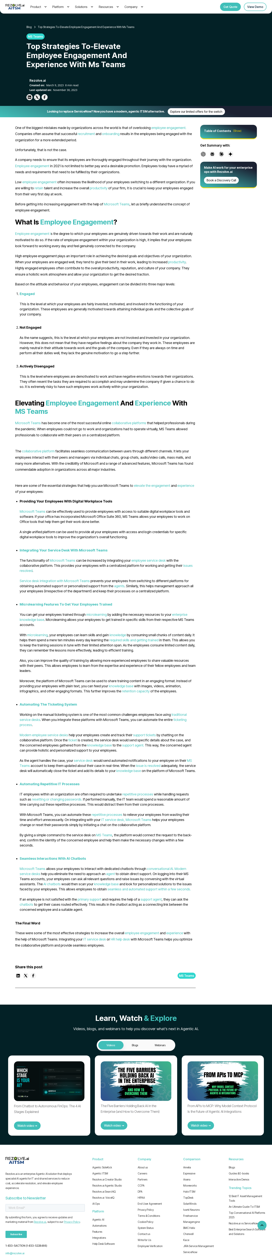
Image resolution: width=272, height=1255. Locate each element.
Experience (153, 403)
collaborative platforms (129, 423)
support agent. (133, 745)
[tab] (111, 1045)
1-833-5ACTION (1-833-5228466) (26, 1245)
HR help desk (120, 939)
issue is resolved (148, 766)
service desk (83, 761)
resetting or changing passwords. (57, 799)
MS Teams (31, 411)
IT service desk (94, 939)
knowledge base (121, 686)
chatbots (26, 904)
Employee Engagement (77, 222)
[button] (38, 6)
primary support (89, 899)
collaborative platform (38, 451)
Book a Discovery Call (221, 180)
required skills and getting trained (133, 640)
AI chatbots (52, 884)
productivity (98, 188)
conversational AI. (160, 869)
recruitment (86, 134)
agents (119, 586)
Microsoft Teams (117, 204)
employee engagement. (168, 128)
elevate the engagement (152, 486)
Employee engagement (32, 166)
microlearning (96, 615)
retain (39, 188)
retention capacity (136, 691)
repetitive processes (137, 794)
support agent (151, 899)
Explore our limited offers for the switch (196, 111)
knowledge (118, 635)
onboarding (110, 134)
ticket (72, 740)
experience (185, 486)
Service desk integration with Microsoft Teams (55, 581)
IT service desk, (113, 820)
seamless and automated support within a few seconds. (149, 889)
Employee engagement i (33, 234)
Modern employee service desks (44, 735)
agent (110, 874)
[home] (14, 6)
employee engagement (39, 182)
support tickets (144, 735)
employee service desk (148, 560)
